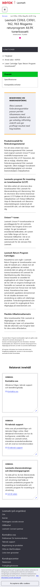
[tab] (20, 74)
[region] (20, 577)
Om (3, 514)
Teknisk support (8, 542)
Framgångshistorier (10, 565)
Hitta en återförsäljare (11, 549)
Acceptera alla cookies (20, 583)
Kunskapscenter (10, 558)
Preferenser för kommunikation (15, 538)
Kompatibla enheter (12, 85)
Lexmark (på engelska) (14, 511)
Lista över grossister (10, 553)
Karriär (5, 518)
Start (27, 3)
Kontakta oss (9, 534)
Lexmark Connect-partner (12, 529)
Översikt (8, 74)
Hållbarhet (6, 525)
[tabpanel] (20, 212)
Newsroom (6, 562)
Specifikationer (10, 79)
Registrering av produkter (12, 545)
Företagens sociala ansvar (13, 521)
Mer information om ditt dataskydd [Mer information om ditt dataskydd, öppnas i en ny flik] (20, 576)
